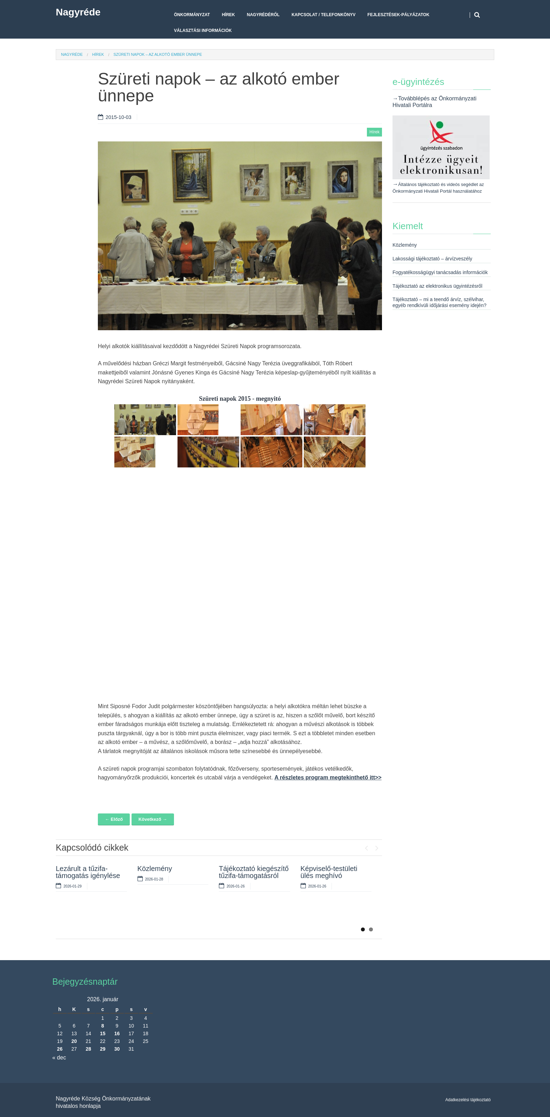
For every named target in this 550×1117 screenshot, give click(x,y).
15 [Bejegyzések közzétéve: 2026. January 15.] (103, 1033)
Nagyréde (78, 12)
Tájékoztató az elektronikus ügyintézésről (437, 286)
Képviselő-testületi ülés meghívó (329, 872)
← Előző (114, 819)
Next (376, 846)
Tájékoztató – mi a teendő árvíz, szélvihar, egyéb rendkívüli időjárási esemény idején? (440, 302)
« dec (59, 1058)
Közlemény (155, 868)
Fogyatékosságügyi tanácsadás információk (440, 272)
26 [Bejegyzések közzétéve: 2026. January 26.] (60, 1049)
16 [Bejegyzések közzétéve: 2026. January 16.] (117, 1033)
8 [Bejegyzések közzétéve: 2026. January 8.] (102, 1026)
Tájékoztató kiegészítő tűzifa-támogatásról (254, 872)
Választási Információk (203, 30)
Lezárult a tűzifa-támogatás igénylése (88, 872)
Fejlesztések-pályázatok (398, 14)
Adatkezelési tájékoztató (468, 1099)
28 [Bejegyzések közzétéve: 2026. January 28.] (88, 1049)
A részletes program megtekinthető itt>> (327, 777)
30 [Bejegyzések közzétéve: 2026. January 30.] (117, 1049)
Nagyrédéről (263, 14)
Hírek (228, 14)
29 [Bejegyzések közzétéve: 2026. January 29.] (103, 1049)
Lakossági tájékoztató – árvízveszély (432, 258)
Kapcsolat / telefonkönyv (323, 14)
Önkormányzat (192, 14)
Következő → (153, 819)
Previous (366, 846)
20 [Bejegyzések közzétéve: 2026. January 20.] (74, 1041)
